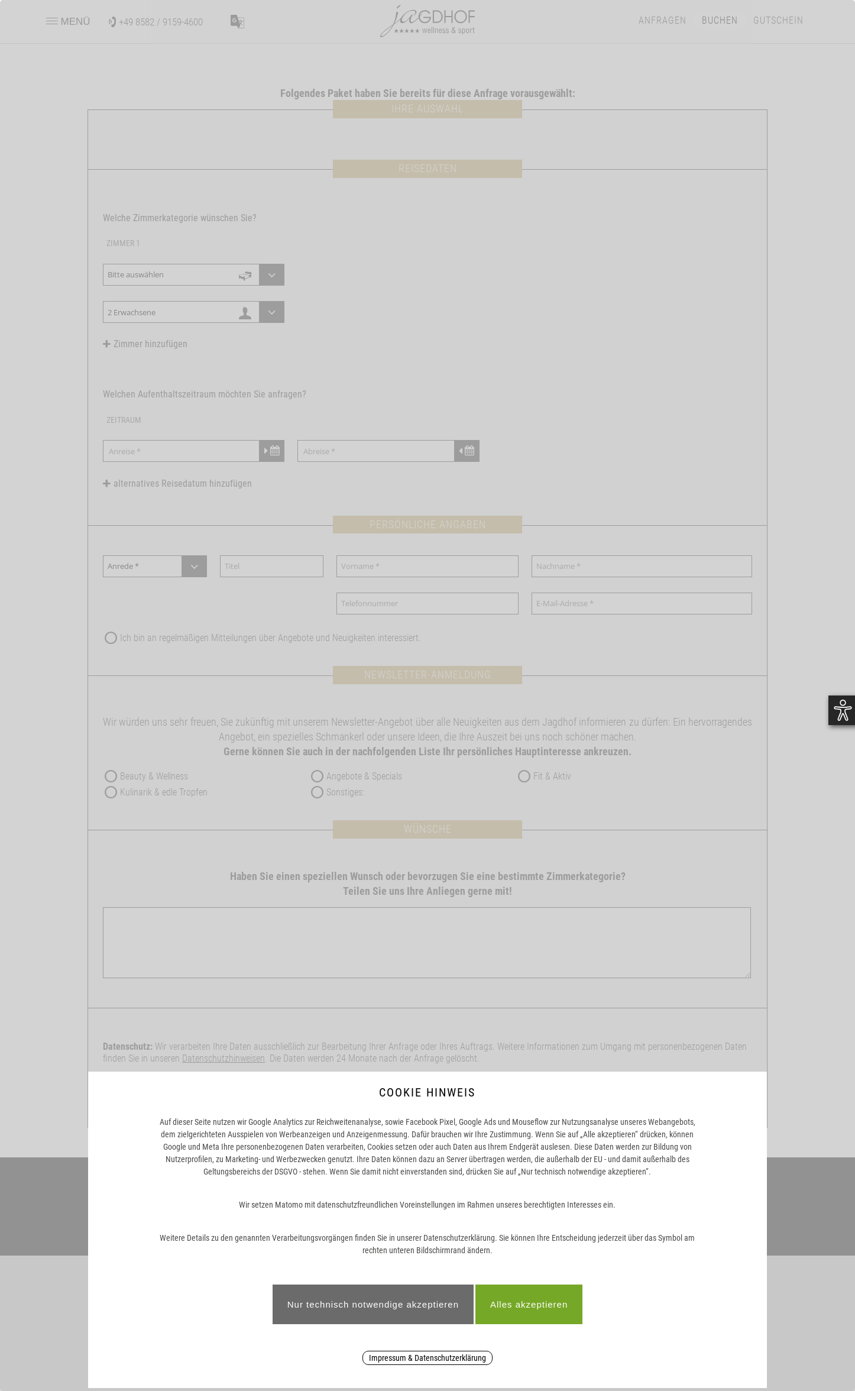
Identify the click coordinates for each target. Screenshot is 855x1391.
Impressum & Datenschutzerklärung (427, 1358)
